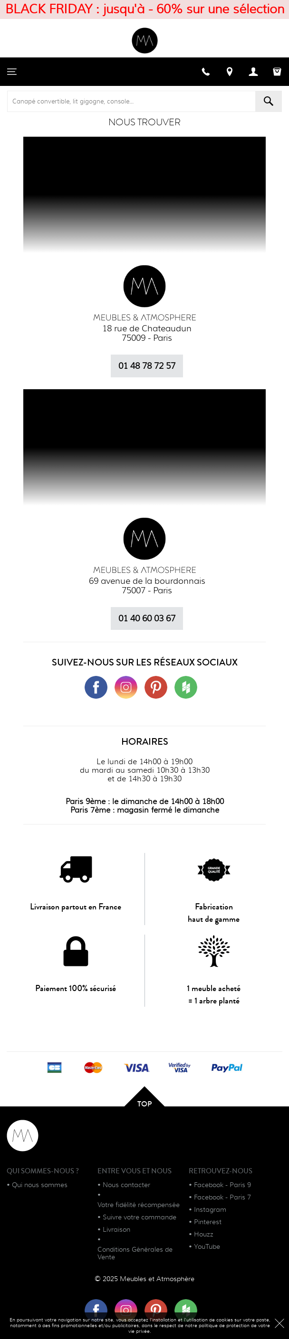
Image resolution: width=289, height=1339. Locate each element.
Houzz (203, 1234)
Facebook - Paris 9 (222, 1184)
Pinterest (208, 1221)
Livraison (116, 1229)
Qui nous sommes (39, 1184)
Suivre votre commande (139, 1217)
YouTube (207, 1246)
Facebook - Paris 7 (222, 1197)
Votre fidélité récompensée (138, 1204)
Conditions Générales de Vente (135, 1253)
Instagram (210, 1209)
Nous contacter (126, 1184)
